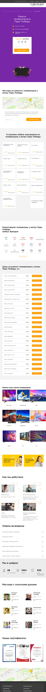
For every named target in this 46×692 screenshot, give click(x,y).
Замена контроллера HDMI (10, 364)
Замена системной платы (10, 345)
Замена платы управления (10, 368)
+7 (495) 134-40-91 (37, 4)
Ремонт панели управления (10, 322)
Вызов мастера (37, 280)
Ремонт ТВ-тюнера (8, 331)
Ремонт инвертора (8, 350)
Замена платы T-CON (9, 308)
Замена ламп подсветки (9, 317)
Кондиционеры (6, 688)
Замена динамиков (8, 336)
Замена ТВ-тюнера (8, 303)
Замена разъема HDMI (9, 280)
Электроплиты (26, 688)
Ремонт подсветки (8, 373)
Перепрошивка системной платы (11, 299)
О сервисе (37, 1)
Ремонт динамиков (8, 359)
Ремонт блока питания (9, 285)
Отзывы (42, 1)
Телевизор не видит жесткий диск (12, 294)
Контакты (32, 1)
